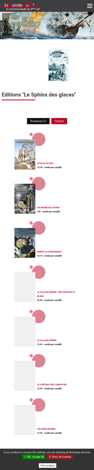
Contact (59, 121)
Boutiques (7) (38, 121)
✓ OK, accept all (34, 456)
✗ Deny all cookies (60, 456)
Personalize (48, 465)
